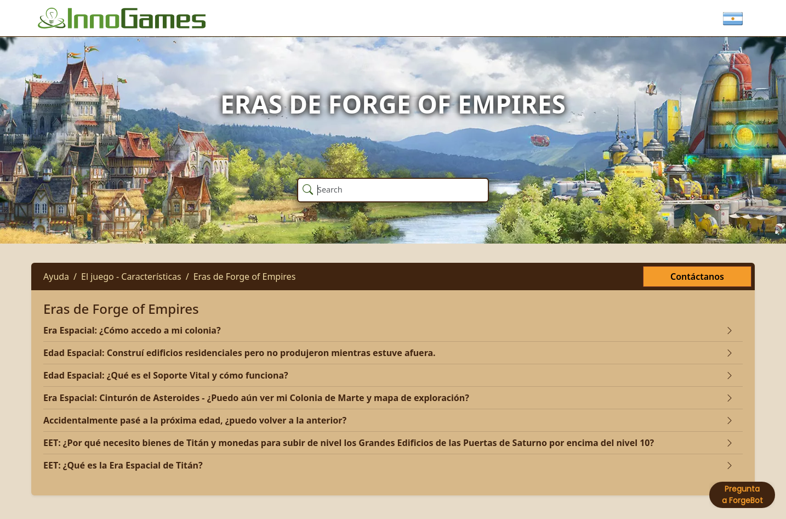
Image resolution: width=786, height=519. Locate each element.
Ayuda (56, 276)
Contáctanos (697, 276)
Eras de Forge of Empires (244, 276)
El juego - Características (131, 276)
